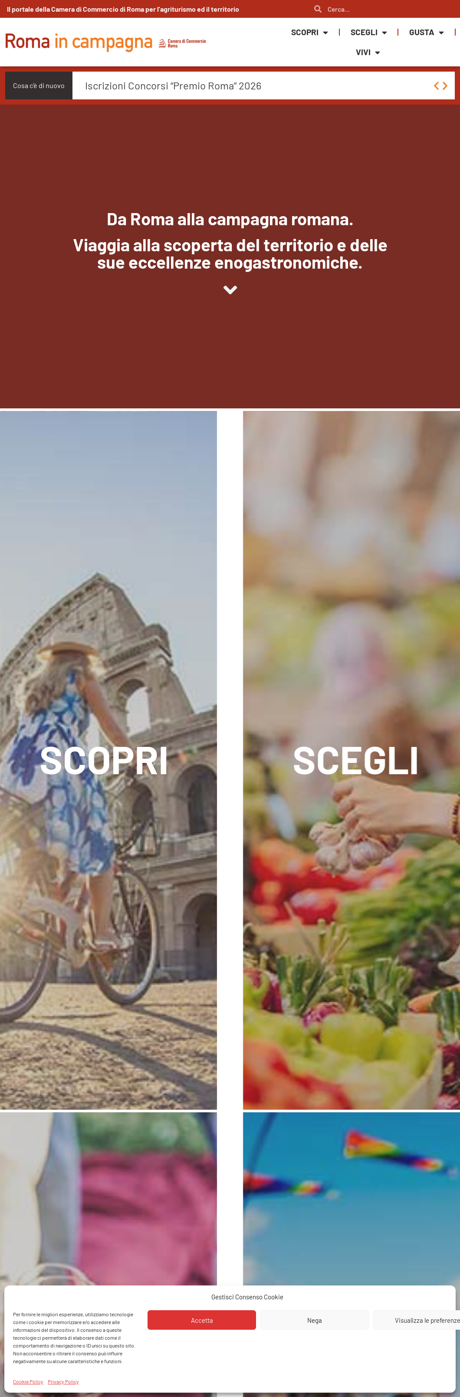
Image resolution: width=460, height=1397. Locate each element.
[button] (436, 85)
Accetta (202, 1320)
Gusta (426, 32)
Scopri (309, 32)
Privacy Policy (63, 1381)
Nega (314, 1320)
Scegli (369, 32)
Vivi (368, 52)
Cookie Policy (28, 1381)
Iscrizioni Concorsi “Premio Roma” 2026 (173, 85)
